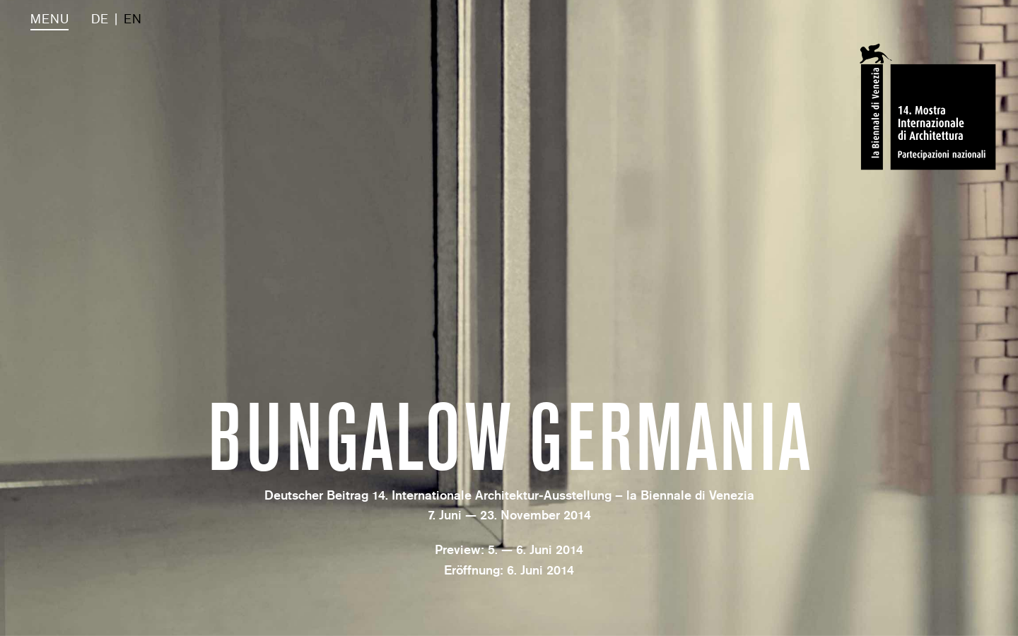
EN (132, 19)
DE (99, 19)
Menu (49, 19)
